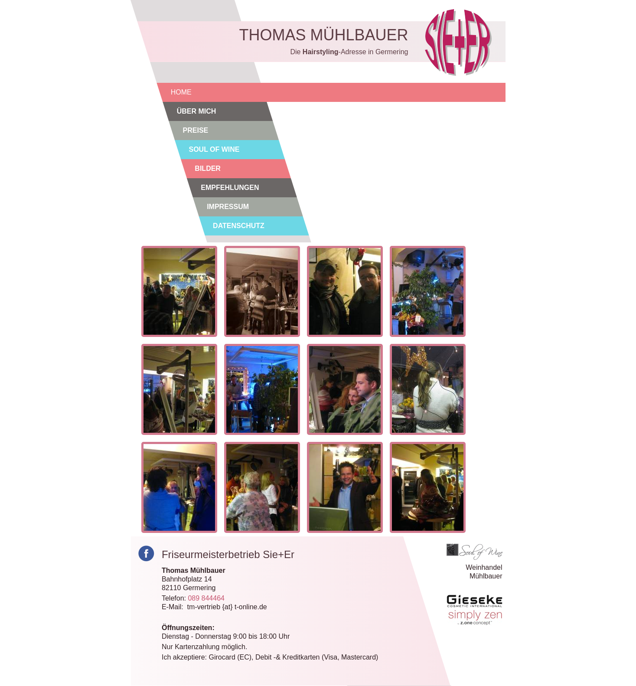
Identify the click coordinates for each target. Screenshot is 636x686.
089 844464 (206, 598)
